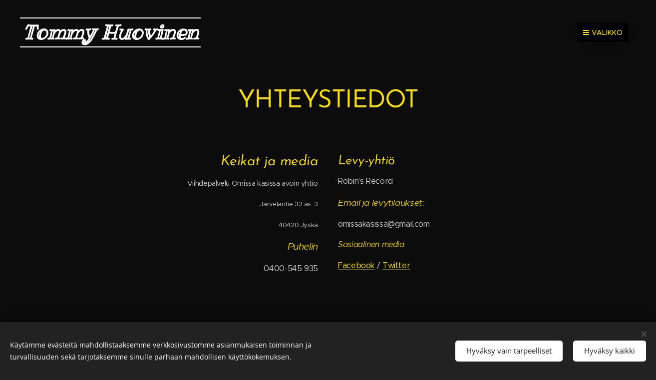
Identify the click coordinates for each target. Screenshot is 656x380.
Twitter (396, 265)
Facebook (356, 265)
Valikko (603, 32)
